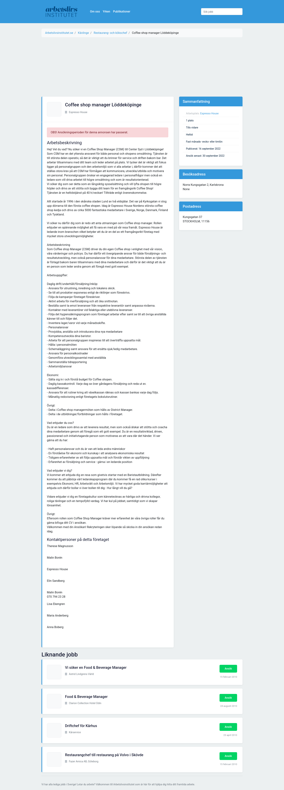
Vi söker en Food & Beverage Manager (96, 667)
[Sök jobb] (222, 11)
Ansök (228, 668)
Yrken (106, 11)
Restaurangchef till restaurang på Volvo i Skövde (104, 755)
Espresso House (209, 113)
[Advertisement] (142, 67)
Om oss (95, 11)
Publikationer (121, 11)
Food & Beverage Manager (86, 696)
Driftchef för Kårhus (81, 726)
